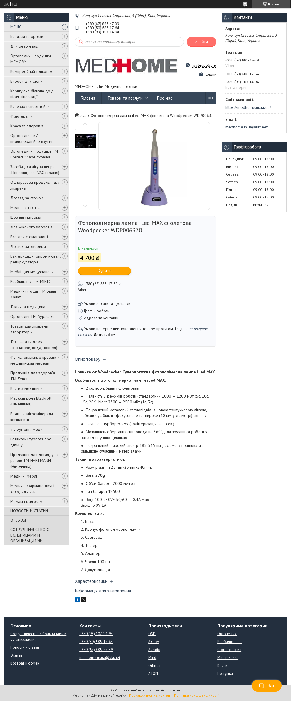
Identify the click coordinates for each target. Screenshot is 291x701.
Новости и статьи (24, 647)
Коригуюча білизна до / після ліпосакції (31, 93)
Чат (267, 685)
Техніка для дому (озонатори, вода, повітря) (33, 344)
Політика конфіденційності (196, 695)
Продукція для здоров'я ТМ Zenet (32, 375)
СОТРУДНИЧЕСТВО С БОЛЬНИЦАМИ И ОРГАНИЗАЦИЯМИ (29, 535)
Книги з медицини (26, 388)
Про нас (164, 98)
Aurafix (154, 649)
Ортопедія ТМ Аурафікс (32, 316)
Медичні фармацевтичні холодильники (32, 488)
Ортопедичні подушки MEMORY (30, 58)
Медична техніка (25, 207)
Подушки (225, 673)
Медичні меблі (23, 476)
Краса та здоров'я (26, 125)
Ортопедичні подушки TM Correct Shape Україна (34, 154)
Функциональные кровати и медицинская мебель (35, 360)
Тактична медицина (27, 306)
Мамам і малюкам (26, 501)
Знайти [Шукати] (201, 42)
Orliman (155, 665)
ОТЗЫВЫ (18, 520)
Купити (105, 270)
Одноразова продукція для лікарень (35, 185)
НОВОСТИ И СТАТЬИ (29, 510)
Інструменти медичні (29, 429)
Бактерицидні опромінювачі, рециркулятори (35, 259)
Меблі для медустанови (32, 271)
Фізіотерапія (21, 116)
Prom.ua (173, 690)
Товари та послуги (125, 98)
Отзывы (16, 655)
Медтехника (227, 657)
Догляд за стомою (27, 198)
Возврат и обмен (24, 663)
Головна (88, 98)
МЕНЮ (16, 26)
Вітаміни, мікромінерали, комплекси (31, 416)
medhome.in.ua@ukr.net (246, 127)
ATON (153, 673)
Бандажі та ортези (26, 36)
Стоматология (229, 649)
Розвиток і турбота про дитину (30, 442)
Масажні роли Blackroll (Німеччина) (30, 401)
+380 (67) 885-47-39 (96, 649)
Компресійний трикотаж (31, 71)
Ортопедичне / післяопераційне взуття (31, 138)
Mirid (152, 657)
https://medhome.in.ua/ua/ (248, 107)
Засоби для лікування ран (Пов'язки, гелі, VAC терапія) (34, 169)
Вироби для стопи (26, 81)
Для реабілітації (25, 46)
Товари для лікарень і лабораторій (30, 329)
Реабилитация (229, 641)
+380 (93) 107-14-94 (96, 633)
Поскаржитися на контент (150, 695)
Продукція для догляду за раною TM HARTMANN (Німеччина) (34, 460)
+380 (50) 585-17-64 (96, 641)
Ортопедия (227, 633)
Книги (222, 665)
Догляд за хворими (28, 246)
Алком (153, 641)
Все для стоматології (29, 236)
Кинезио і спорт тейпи (30, 106)
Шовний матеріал (25, 217)
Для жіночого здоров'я (31, 227)
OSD (152, 633)
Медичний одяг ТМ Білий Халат (33, 294)
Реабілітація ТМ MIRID (30, 281)
